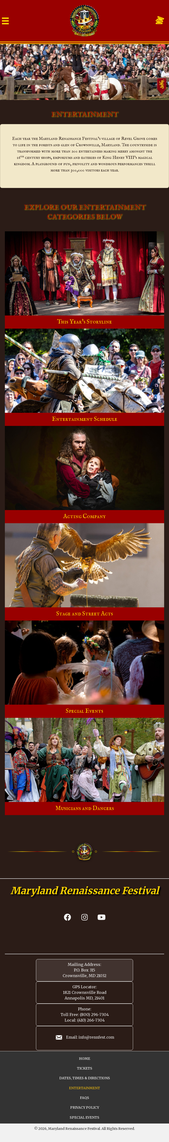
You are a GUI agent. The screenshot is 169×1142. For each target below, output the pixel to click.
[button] (67, 917)
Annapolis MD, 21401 (84, 998)
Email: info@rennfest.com (90, 1037)
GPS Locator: (84, 986)
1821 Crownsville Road (84, 992)
